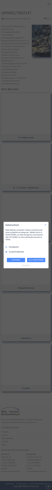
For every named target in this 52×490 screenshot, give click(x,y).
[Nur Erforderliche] (46, 225)
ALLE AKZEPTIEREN (36, 260)
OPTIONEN (16, 260)
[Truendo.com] (26, 265)
